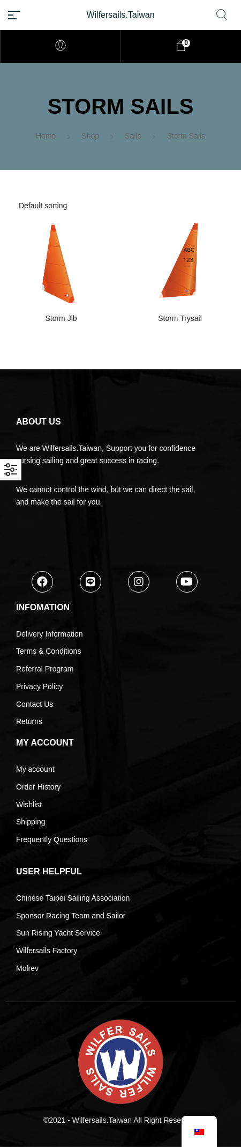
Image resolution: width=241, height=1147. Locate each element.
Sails (133, 135)
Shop (90, 135)
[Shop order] (120, 205)
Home (46, 135)
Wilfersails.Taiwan (120, 14)
